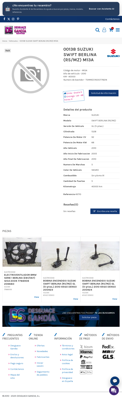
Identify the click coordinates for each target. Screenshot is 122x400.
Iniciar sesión (40, 364)
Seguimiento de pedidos (43, 373)
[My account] (104, 30)
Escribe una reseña (105, 211)
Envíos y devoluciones (17, 356)
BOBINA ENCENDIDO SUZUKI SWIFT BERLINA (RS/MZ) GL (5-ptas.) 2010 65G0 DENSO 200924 (99, 285)
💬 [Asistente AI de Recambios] (114, 381)
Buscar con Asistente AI (101, 8)
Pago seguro (16, 363)
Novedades (42, 351)
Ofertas (41, 345)
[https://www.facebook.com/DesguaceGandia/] (4, 19)
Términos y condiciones (68, 347)
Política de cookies (67, 362)
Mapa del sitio (15, 376)
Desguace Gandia (15, 347)
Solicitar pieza (89, 317)
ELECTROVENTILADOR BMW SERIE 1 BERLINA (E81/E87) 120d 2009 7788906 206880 (20, 279)
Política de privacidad (67, 371)
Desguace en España (67, 380)
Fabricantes (43, 357)
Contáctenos (112, 18)
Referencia (69, 194)
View (36, 297)
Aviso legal (67, 354)
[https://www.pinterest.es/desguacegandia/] (8, 19)
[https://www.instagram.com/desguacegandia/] (13, 19)
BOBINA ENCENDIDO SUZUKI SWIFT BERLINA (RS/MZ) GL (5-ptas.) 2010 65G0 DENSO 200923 (60, 285)
